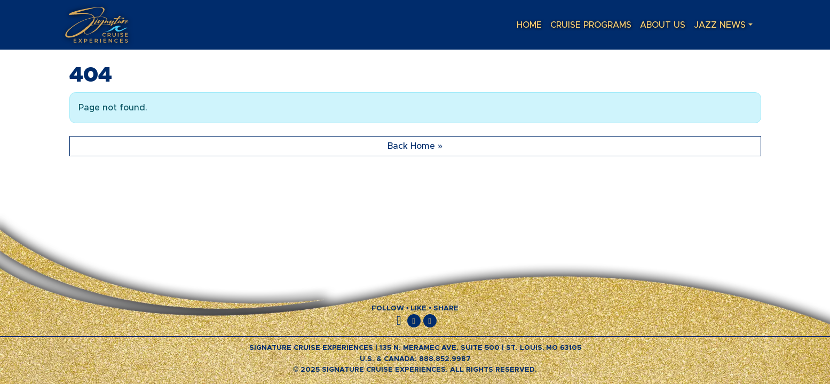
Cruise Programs (590, 25)
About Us (662, 25)
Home (529, 25)
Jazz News (720, 25)
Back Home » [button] (415, 146)
